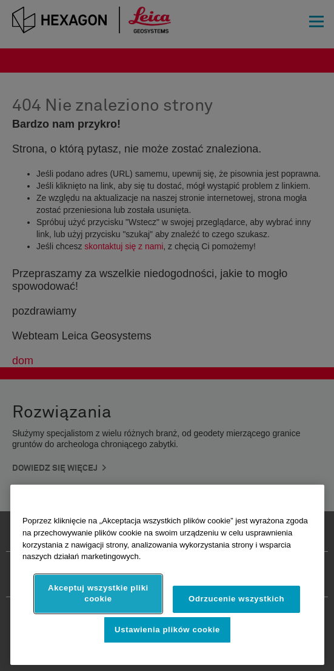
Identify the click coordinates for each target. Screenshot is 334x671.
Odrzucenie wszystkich (236, 598)
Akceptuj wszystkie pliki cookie (98, 593)
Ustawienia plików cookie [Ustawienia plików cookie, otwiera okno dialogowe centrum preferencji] (167, 629)
